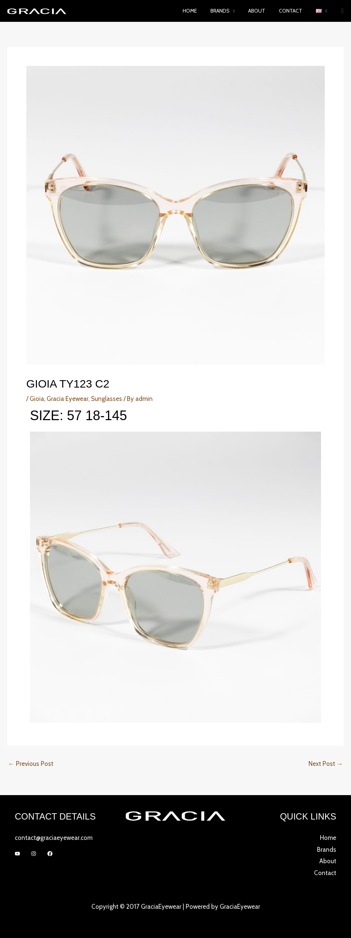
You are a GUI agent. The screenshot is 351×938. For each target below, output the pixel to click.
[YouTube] (17, 853)
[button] (323, 11)
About (265, 10)
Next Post (325, 764)
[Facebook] (50, 853)
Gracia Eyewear (67, 398)
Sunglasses (106, 398)
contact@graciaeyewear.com (53, 837)
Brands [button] (231, 10)
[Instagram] (33, 853)
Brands (326, 849)
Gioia (37, 398)
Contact (295, 10)
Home (205, 10)
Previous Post (30, 764)
